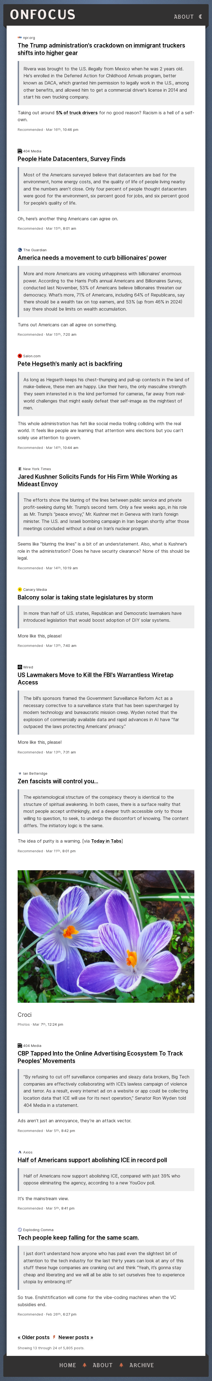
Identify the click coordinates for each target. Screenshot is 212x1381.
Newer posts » (76, 1337)
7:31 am (69, 752)
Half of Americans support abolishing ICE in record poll (92, 1160)
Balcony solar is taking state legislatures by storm (85, 597)
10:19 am (70, 568)
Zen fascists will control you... (58, 781)
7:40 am (69, 646)
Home (67, 1365)
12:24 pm (55, 1024)
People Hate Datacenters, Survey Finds (72, 158)
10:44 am (70, 448)
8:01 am (69, 228)
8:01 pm (69, 851)
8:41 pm (68, 1208)
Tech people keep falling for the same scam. (78, 1237)
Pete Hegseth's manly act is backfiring (70, 363)
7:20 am (69, 334)
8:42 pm (68, 1131)
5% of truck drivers (77, 112)
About (184, 17)
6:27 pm (69, 1314)
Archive (141, 1365)
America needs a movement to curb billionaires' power (92, 257)
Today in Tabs (106, 841)
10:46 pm (70, 130)
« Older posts (34, 1337)
